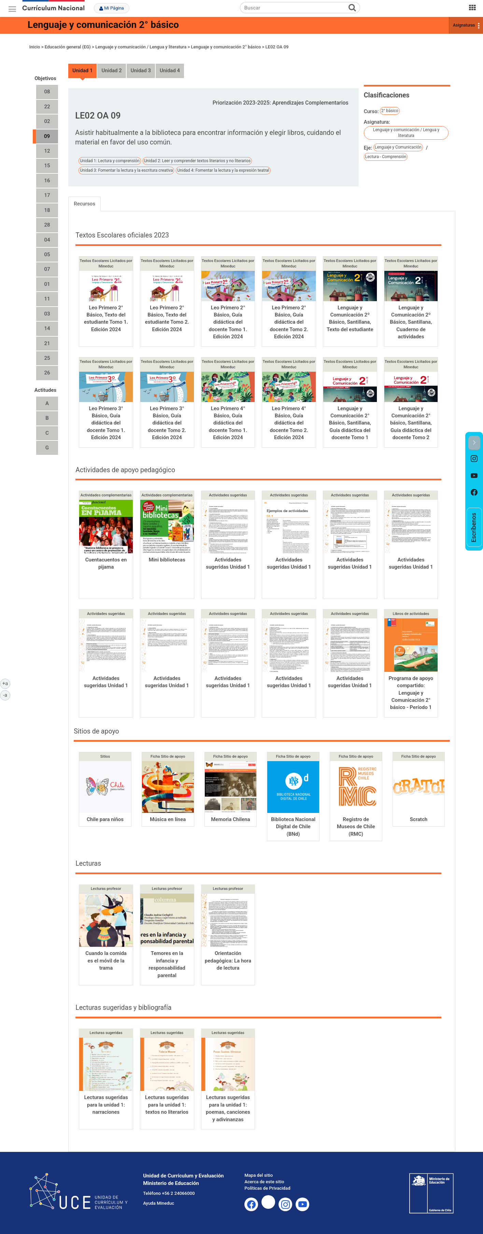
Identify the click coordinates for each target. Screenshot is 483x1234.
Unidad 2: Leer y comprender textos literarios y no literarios (197, 160)
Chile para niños (105, 819)
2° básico (389, 110)
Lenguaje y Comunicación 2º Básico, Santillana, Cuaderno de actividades (411, 322)
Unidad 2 (111, 70)
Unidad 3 (141, 70)
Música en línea (168, 819)
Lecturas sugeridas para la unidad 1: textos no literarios (167, 1104)
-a (6, 694)
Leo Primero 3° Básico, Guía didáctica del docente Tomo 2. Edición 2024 (167, 423)
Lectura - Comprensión (386, 156)
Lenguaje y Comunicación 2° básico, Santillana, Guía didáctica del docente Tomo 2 (411, 423)
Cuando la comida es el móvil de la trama (106, 960)
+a (6, 683)
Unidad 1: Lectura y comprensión (110, 160)
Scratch (418, 819)
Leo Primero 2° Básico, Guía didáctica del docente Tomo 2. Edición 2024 (289, 322)
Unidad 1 (82, 70)
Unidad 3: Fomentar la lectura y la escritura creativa (126, 170)
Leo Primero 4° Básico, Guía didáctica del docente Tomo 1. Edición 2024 (228, 423)
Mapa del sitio (258, 1175)
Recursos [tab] (84, 204)
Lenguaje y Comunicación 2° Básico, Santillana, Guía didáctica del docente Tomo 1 (350, 423)
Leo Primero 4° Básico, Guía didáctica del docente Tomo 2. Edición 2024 (289, 423)
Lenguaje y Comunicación (398, 147)
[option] (474, 458)
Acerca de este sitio (264, 1181)
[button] (474, 443)
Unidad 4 (170, 70)
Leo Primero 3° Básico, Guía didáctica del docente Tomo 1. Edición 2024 (106, 423)
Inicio (34, 46)
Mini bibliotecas (167, 560)
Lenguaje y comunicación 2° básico (103, 24)
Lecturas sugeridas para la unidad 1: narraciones (106, 1104)
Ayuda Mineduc (158, 1203)
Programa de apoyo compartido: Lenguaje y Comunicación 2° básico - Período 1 (411, 693)
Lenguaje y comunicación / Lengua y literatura (140, 46)
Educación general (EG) (68, 46)
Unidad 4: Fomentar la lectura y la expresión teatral (223, 170)
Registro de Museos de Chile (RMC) (356, 826)
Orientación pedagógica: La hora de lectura (228, 960)
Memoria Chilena (230, 819)
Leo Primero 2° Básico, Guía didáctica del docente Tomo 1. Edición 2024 (228, 322)
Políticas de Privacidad (267, 1188)
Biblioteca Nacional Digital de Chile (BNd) (293, 826)
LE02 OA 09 (277, 46)
